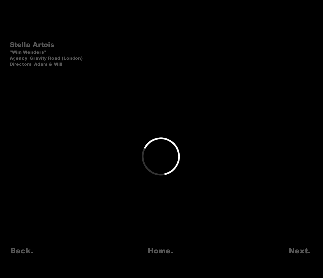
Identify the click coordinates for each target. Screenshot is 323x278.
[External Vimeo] (160, 156)
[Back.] (21, 251)
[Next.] (299, 251)
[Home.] (160, 251)
